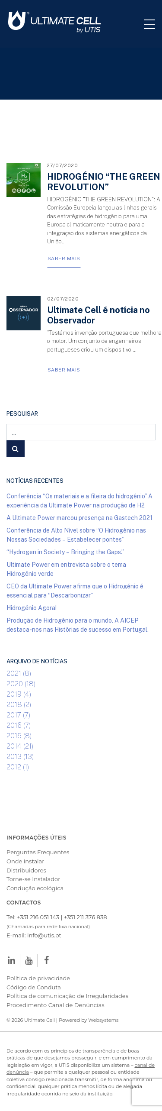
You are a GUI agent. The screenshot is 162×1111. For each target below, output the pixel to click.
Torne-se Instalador (33, 878)
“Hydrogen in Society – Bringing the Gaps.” (65, 552)
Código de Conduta (33, 987)
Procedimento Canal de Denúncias (55, 1004)
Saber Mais (64, 258)
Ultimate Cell (39, 1020)
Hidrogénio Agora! (31, 607)
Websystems (103, 1020)
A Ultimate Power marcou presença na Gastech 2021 (79, 517)
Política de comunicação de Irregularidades (67, 995)
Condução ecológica (35, 888)
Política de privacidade (38, 978)
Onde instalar (25, 861)
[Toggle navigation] (153, 24)
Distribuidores (26, 870)
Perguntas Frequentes (37, 852)
